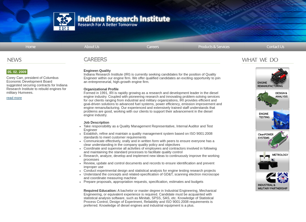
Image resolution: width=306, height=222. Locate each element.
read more (14, 98)
